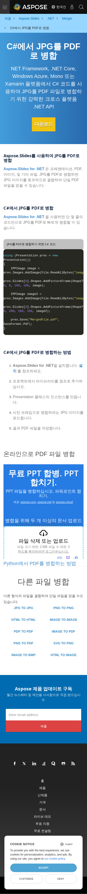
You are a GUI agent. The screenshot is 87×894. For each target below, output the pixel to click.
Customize (26, 878)
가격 (42, 802)
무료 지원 (42, 823)
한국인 (58, 7)
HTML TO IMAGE (63, 655)
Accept (43, 867)
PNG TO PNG (63, 608)
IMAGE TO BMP (23, 655)
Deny (60, 878)
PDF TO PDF (23, 631)
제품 (42, 788)
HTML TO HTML (23, 620)
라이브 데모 (42, 816)
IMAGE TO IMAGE (63, 620)
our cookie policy (55, 858)
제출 (43, 726)
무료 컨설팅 (42, 831)
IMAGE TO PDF (63, 631)
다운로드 (43, 124)
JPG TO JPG (23, 608)
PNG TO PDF (23, 643)
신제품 (42, 795)
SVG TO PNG (63, 643)
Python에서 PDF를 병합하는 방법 (39, 563)
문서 (42, 809)
